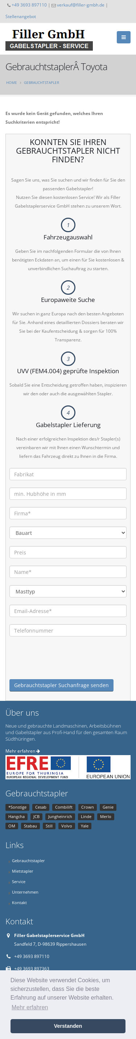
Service (18, 881)
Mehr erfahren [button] (30, 1007)
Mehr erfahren (22, 751)
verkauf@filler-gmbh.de (80, 5)
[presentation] (64, 665)
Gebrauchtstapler (41, 82)
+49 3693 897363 (31, 969)
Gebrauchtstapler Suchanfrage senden (61, 685)
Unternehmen (25, 892)
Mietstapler (22, 871)
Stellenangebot (20, 16)
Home (11, 82)
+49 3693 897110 (29, 5)
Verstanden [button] (68, 1026)
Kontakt (19, 902)
